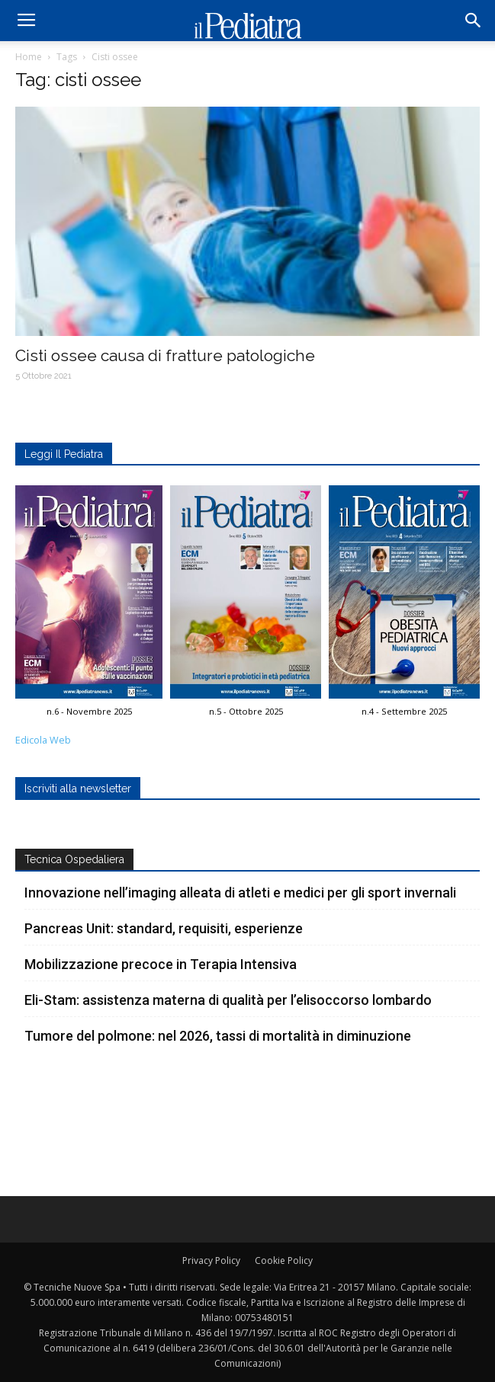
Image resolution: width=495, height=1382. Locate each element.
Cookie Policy (284, 1260)
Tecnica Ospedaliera (74, 859)
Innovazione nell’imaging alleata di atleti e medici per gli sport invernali (240, 893)
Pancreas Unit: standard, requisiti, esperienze (163, 928)
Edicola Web (43, 740)
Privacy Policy (211, 1260)
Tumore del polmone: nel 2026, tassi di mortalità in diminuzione (217, 1036)
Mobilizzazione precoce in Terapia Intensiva (160, 964)
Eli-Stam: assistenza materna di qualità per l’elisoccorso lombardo (228, 1000)
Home (28, 56)
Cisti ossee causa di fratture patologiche (165, 355)
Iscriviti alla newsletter (77, 788)
